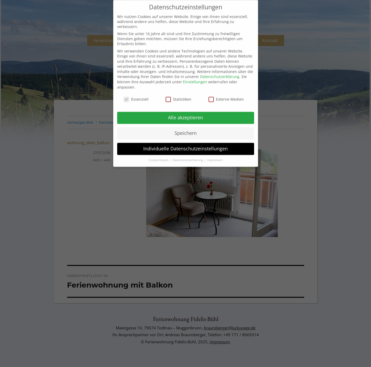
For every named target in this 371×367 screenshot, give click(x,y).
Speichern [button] (186, 126)
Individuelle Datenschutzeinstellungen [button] (185, 142)
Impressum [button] (214, 153)
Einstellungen (195, 75)
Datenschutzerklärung (219, 70)
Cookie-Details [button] (159, 153)
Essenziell (136, 92)
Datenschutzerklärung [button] (188, 153)
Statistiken (178, 92)
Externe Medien (226, 92)
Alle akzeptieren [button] (185, 111)
